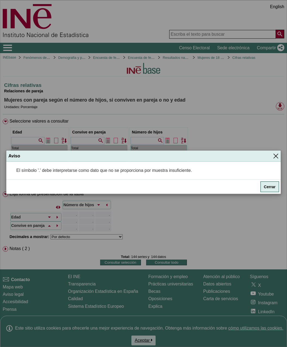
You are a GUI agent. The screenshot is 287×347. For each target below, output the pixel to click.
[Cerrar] (276, 156)
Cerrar (270, 186)
